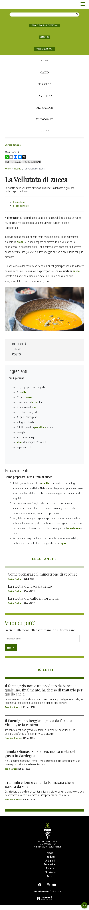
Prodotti (44, 84)
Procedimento (22, 220)
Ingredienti (20, 216)
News (44, 61)
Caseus (44, 37)
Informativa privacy (40, 896)
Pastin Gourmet (45, 49)
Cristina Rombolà (13, 145)
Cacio (44, 72)
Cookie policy (57, 896)
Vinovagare (44, 119)
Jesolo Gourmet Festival (44, 25)
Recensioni (44, 107)
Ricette (44, 131)
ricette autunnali (32, 162)
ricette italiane (13, 162)
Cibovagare (8, 4)
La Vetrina (44, 96)
